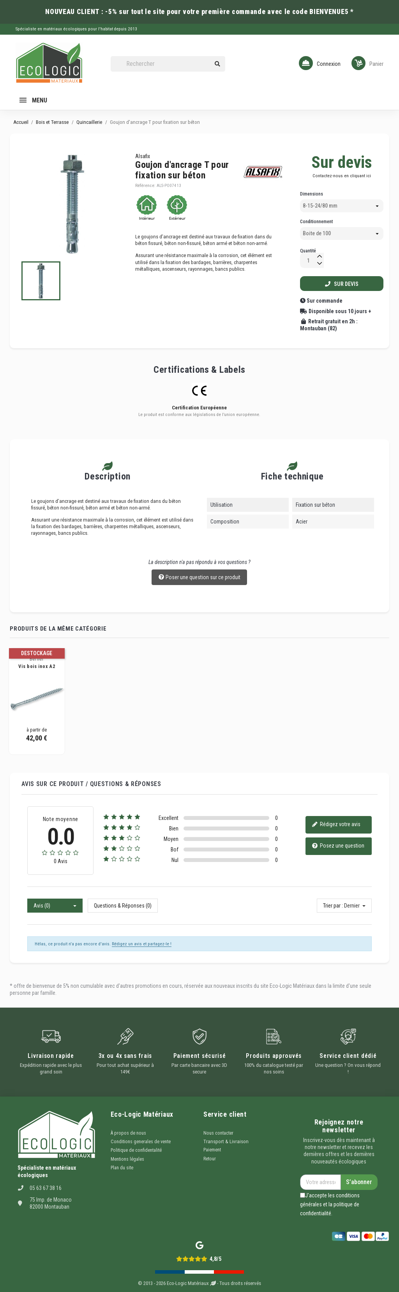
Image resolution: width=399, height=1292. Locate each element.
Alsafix (142, 156)
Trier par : (333, 905)
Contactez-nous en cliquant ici (341, 175)
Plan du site (122, 1167)
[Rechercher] (168, 64)
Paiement (212, 1150)
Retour (209, 1159)
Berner (37, 659)
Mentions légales (127, 1159)
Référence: (145, 185)
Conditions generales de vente (141, 1141)
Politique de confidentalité (136, 1150)
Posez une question (338, 846)
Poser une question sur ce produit (199, 578)
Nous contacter (218, 1133)
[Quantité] (308, 260)
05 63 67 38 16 (46, 1188)
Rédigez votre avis (336, 824)
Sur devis (341, 284)
